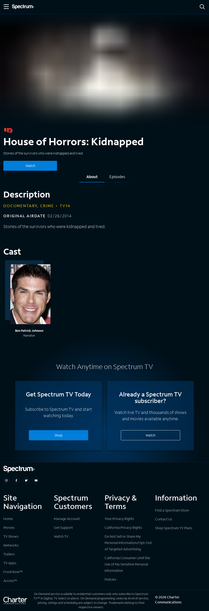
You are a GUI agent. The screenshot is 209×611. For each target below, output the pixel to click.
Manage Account (67, 518)
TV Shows (10, 536)
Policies (110, 579)
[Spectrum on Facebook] (16, 480)
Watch (150, 435)
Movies (9, 527)
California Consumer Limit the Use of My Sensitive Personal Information (127, 564)
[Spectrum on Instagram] (6, 480)
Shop (59, 435)
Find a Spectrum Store (172, 510)
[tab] (92, 178)
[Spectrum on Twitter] (26, 480)
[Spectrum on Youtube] (36, 480)
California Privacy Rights (123, 527)
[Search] (202, 7)
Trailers (9, 554)
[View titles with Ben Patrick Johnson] (30, 295)
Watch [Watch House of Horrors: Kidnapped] (30, 165)
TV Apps (9, 563)
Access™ (10, 580)
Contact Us (163, 519)
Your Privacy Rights (119, 518)
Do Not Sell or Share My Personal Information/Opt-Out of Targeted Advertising (128, 542)
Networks (11, 545)
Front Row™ (13, 571)
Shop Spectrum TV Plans (173, 528)
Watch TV (61, 536)
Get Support (63, 527)
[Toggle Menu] (5, 6)
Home (8, 518)
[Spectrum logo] (23, 7)
